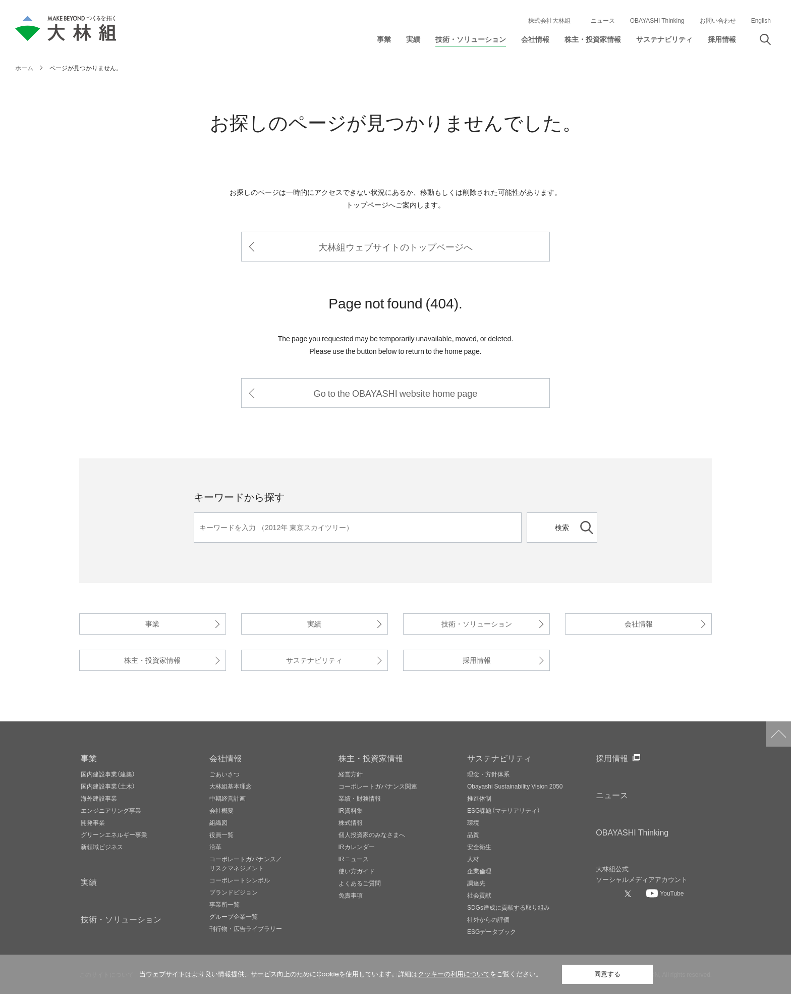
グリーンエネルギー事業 (114, 834)
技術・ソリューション (476, 623)
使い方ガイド (356, 870)
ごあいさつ (224, 773)
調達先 (476, 882)
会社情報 (639, 623)
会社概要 (221, 810)
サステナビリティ (314, 660)
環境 (473, 822)
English (761, 20)
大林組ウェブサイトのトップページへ (395, 246)
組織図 (218, 822)
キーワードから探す (239, 496)
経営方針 (350, 773)
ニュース (603, 20)
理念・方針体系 (488, 773)
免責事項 (350, 895)
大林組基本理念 (230, 786)
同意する (607, 974)
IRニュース (353, 858)
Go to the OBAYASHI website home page (396, 393)
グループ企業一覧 (233, 916)
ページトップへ (778, 734)
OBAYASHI (632, 832)
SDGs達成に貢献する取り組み (508, 907)
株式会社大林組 (549, 20)
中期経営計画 (227, 798)
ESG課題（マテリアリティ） (503, 810)
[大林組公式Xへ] (629, 893)
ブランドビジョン (233, 892)
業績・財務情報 (359, 798)
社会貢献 (479, 895)
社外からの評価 (488, 919)
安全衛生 (479, 846)
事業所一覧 (224, 904)
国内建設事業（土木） (108, 786)
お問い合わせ (718, 20)
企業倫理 (479, 870)
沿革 (215, 846)
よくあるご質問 (359, 882)
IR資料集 (350, 810)
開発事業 (93, 822)
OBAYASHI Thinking (657, 20)
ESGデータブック (491, 931)
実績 (314, 623)
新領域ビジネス (102, 846)
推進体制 (479, 798)
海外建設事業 (99, 798)
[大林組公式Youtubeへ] (665, 893)
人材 (473, 858)
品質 (473, 834)
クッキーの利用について (454, 974)
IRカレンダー (356, 846)
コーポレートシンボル (239, 879)
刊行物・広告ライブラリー (245, 928)
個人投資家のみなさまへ (371, 834)
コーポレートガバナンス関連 (377, 786)
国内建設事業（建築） (108, 773)
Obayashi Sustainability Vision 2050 (515, 786)
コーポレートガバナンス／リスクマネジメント (245, 863)
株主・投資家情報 (152, 660)
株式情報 (350, 822)
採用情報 (477, 660)
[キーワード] (358, 527)
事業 (152, 623)
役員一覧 (221, 834)
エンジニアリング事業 (111, 810)
